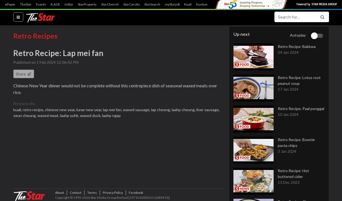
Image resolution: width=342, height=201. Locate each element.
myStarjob (172, 4)
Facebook (136, 192)
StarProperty (87, 4)
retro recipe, (34, 109)
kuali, (18, 109)
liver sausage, (208, 109)
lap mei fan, (113, 109)
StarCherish (110, 4)
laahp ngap (111, 115)
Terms (92, 192)
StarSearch (152, 4)
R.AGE (55, 4)
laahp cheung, (184, 109)
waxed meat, (48, 115)
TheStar (26, 4)
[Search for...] (295, 17)
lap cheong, (161, 109)
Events (41, 4)
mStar (69, 4)
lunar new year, (89, 109)
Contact (75, 192)
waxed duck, (91, 115)
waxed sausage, (137, 109)
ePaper (10, 4)
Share (24, 74)
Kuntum (202, 4)
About (59, 192)
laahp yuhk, (70, 115)
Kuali (188, 4)
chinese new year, (60, 109)
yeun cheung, (25, 115)
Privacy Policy (113, 192)
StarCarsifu (131, 4)
